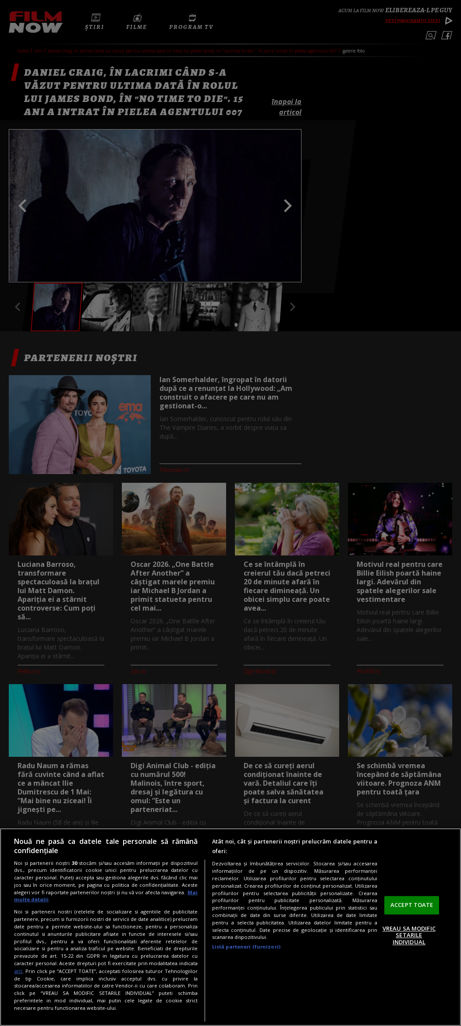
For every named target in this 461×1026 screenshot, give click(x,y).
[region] (230, 927)
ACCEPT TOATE (411, 905)
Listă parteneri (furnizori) (246, 946)
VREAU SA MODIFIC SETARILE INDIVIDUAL (409, 935)
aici (18, 971)
